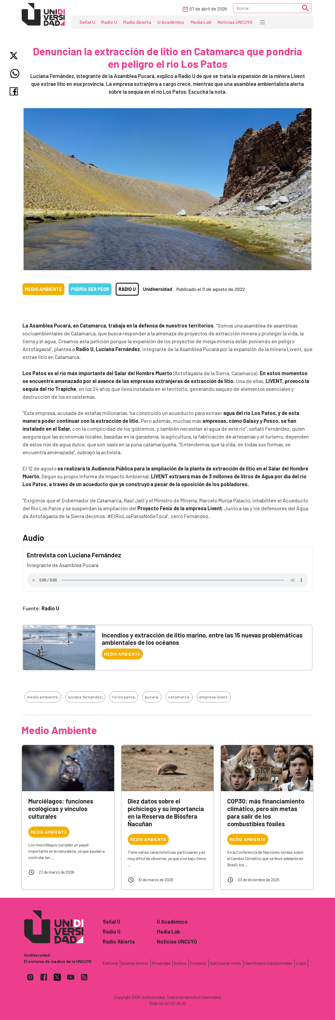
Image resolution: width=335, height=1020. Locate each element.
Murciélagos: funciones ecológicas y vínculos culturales (60, 808)
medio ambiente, (43, 696)
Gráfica (180, 963)
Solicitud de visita (225, 963)
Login (301, 963)
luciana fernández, (85, 696)
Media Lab (201, 22)
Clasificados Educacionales (268, 963)
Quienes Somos (134, 963)
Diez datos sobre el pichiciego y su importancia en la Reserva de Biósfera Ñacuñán (166, 812)
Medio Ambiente (43, 289)
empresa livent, (213, 696)
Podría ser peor (90, 289)
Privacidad (161, 963)
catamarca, (179, 696)
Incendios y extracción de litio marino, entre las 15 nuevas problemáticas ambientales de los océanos (202, 638)
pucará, (152, 696)
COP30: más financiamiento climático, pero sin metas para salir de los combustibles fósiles (265, 812)
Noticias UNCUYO (235, 22)
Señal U (87, 22)
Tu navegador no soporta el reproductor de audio (167, 580)
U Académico (171, 22)
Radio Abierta (137, 22)
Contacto (198, 963)
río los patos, (124, 696)
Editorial (110, 963)
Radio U (109, 22)
